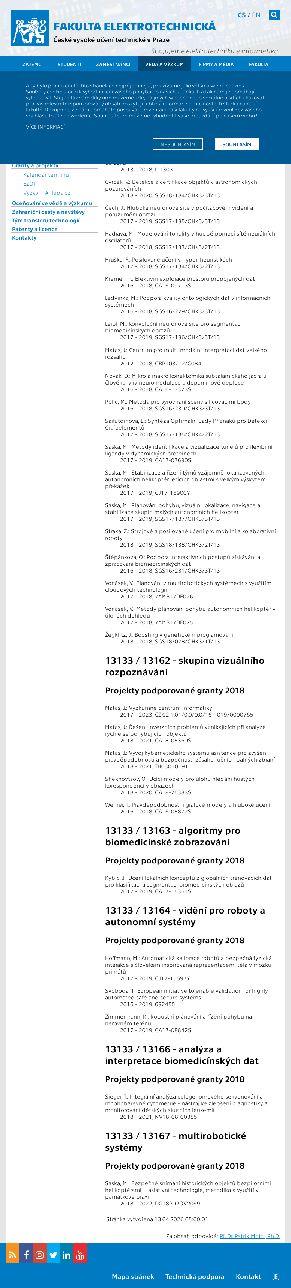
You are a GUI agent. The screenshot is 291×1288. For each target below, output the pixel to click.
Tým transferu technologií (46, 220)
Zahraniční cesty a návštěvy (48, 211)
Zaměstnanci (113, 64)
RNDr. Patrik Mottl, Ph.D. (250, 1235)
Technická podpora (195, 1276)
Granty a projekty (35, 165)
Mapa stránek (133, 1276)
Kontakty (24, 237)
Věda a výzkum (164, 64)
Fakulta (258, 64)
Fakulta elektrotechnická (134, 25)
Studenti (69, 64)
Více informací (45, 126)
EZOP (30, 183)
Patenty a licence (35, 228)
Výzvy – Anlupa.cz (46, 192)
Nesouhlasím (177, 144)
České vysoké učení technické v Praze (111, 39)
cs (242, 14)
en (256, 14)
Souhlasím (237, 144)
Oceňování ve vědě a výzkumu (52, 203)
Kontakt (248, 1276)
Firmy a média (216, 64)
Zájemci (32, 64)
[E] (276, 1276)
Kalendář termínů (46, 174)
